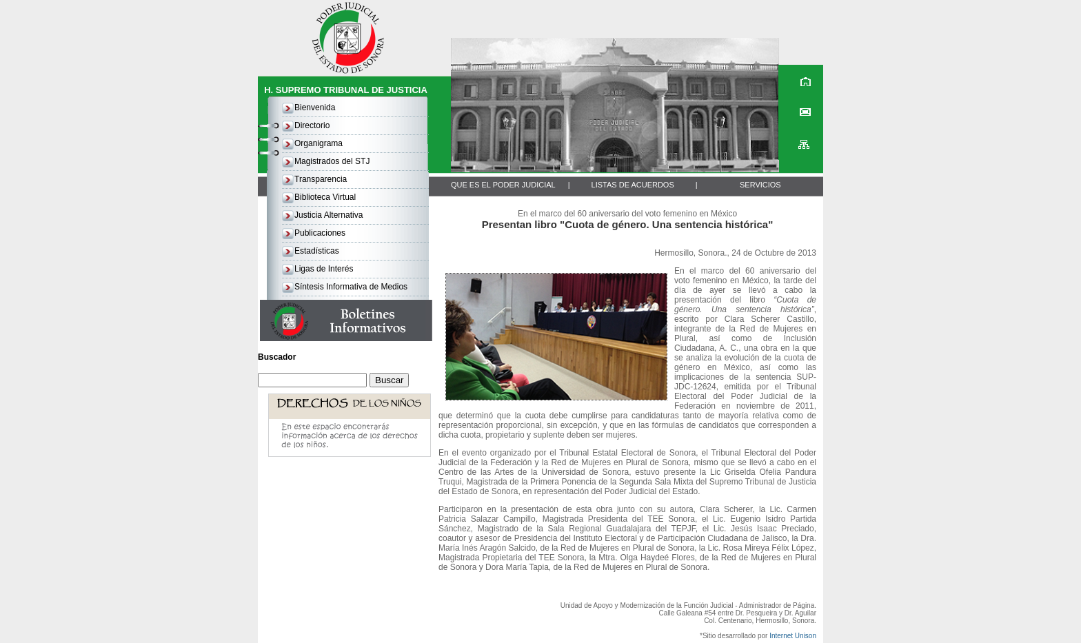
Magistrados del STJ (332, 161)
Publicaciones (319, 233)
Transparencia (320, 179)
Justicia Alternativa (328, 215)
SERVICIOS (760, 185)
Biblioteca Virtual (325, 197)
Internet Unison (792, 636)
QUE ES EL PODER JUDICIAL (503, 185)
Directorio (312, 125)
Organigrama (318, 143)
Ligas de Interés (323, 269)
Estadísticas (316, 251)
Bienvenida (314, 107)
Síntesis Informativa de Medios (350, 287)
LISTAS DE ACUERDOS (633, 185)
